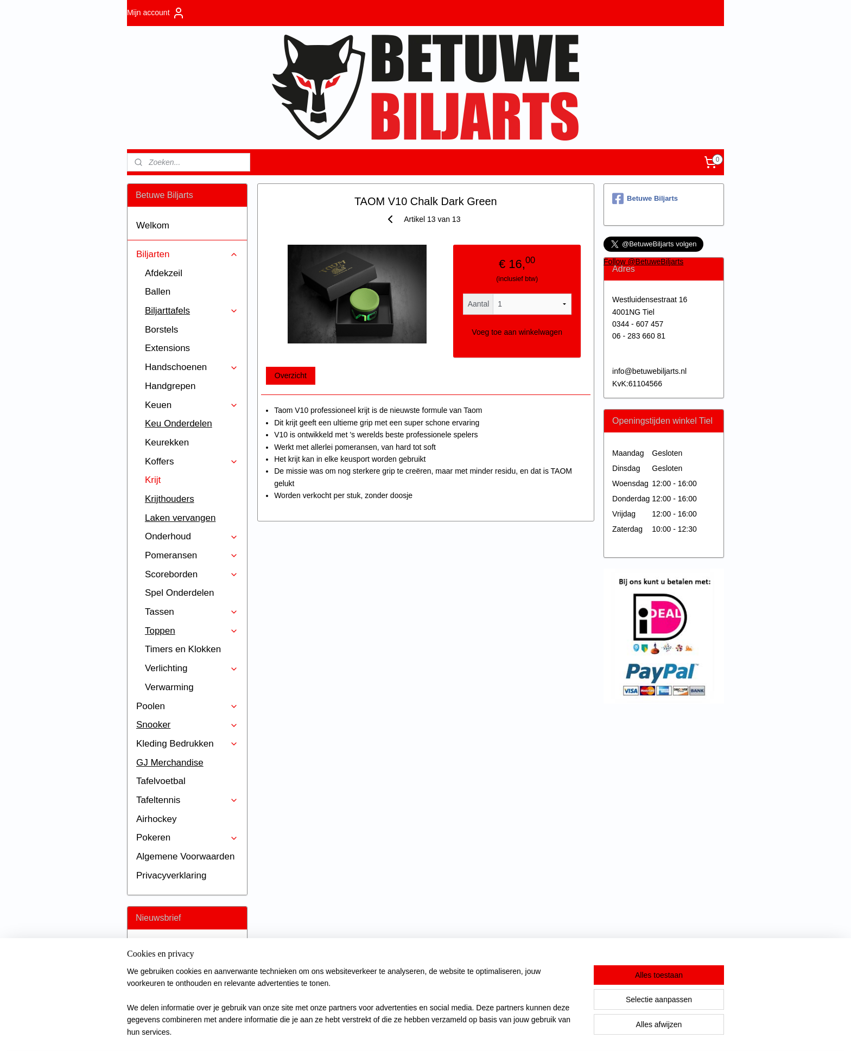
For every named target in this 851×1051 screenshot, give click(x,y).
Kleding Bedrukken (187, 743)
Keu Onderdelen (178, 423)
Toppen (191, 631)
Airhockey (156, 819)
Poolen (187, 706)
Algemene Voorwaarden (185, 856)
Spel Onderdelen (179, 593)
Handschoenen (191, 367)
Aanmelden (163, 985)
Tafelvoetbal (161, 781)
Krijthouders (169, 499)
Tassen (191, 612)
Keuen (191, 405)
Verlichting (191, 668)
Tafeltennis (187, 800)
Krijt (153, 480)
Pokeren (187, 837)
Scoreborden (191, 574)
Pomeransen (191, 555)
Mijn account (156, 13)
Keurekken (167, 442)
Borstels (161, 329)
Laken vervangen (180, 518)
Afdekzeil (163, 273)
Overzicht (290, 375)
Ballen (157, 291)
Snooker (187, 724)
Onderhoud (191, 536)
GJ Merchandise (170, 762)
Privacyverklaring (171, 875)
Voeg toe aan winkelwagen (517, 332)
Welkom (152, 225)
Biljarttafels (191, 310)
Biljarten (187, 254)
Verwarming (169, 687)
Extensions (167, 348)
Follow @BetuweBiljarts (643, 261)
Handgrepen (170, 386)
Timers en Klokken (183, 649)
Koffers (191, 461)
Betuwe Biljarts (645, 198)
